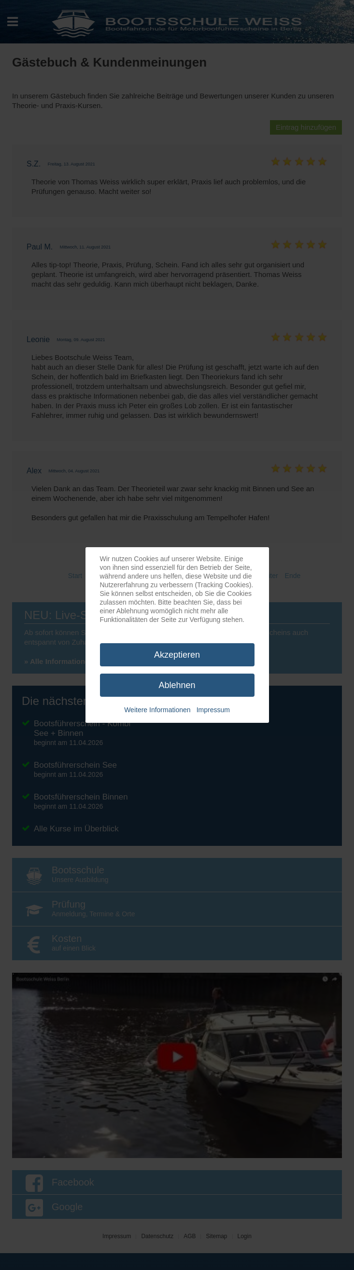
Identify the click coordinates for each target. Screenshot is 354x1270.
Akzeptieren (177, 655)
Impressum (213, 710)
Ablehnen (176, 685)
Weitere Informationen (157, 710)
